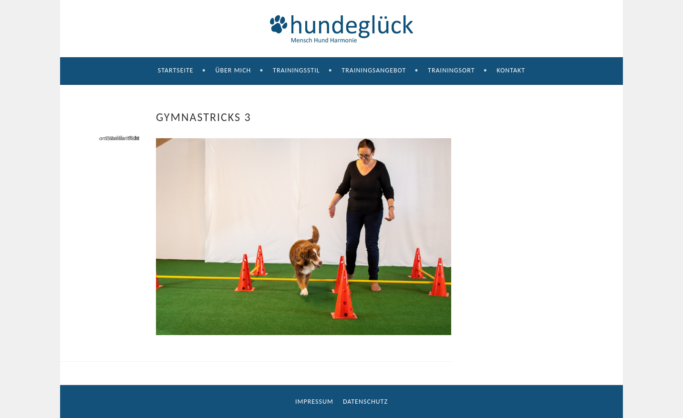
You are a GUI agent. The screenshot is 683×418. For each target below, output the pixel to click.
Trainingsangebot (374, 70)
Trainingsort (451, 70)
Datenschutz (365, 402)
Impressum (314, 402)
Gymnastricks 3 (121, 138)
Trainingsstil (296, 70)
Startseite (176, 70)
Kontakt (511, 70)
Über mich (233, 70)
